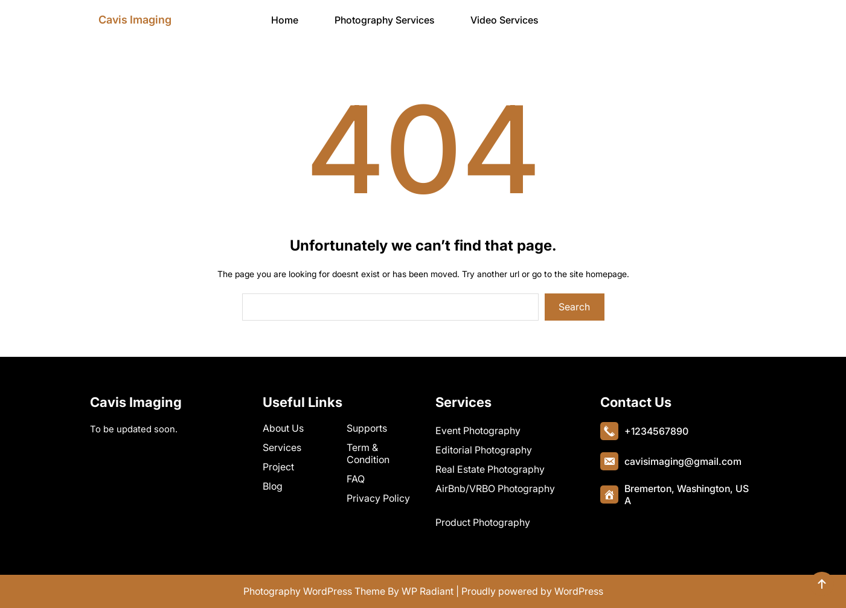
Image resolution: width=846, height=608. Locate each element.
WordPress (578, 591)
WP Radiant (427, 591)
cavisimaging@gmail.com (683, 461)
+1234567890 (656, 431)
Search (574, 307)
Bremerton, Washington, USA (686, 494)
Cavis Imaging (134, 19)
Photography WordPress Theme (314, 591)
